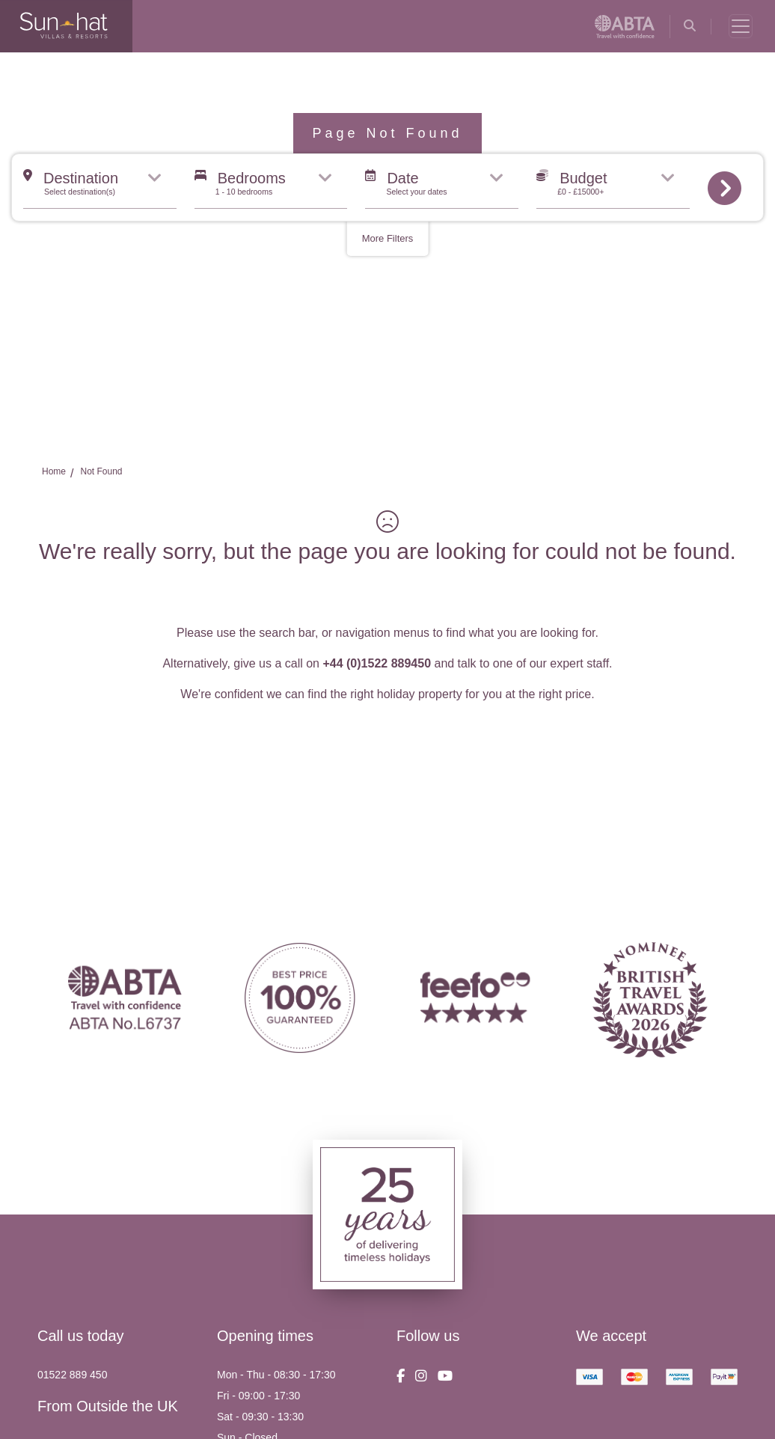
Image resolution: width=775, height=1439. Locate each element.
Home (54, 471)
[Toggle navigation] (741, 26)
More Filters (388, 238)
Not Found (101, 471)
